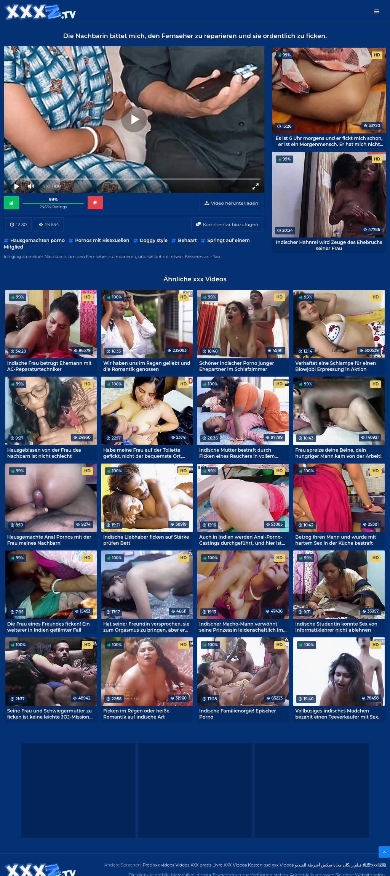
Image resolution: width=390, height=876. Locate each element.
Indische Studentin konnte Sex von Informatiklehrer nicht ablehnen (336, 626)
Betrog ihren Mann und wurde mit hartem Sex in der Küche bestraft (335, 539)
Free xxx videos (158, 865)
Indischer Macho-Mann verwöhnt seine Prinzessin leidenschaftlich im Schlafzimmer (241, 626)
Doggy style (154, 240)
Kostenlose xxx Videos (271, 865)
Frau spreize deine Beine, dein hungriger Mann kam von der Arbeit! (338, 453)
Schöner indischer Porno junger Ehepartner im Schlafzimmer (236, 366)
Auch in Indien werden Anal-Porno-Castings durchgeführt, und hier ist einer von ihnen (240, 539)
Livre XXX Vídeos (230, 865)
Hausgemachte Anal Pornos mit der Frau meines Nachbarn (49, 539)
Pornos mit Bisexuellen (102, 240)
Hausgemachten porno (37, 240)
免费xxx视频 (374, 865)
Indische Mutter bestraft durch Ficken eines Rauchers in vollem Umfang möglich (237, 453)
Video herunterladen (234, 203)
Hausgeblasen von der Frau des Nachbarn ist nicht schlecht (44, 453)
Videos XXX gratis (194, 865)
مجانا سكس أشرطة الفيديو (318, 865)
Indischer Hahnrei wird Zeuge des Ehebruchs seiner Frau (329, 245)
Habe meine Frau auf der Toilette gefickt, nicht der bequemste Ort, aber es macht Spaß (142, 453)
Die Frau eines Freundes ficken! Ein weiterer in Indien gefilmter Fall (48, 626)
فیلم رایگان (352, 865)
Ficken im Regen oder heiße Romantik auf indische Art (136, 713)
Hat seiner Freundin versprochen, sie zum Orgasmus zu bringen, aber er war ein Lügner (146, 626)
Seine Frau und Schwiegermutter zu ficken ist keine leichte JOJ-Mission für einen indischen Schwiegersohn (49, 713)
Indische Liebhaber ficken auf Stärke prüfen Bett (146, 539)
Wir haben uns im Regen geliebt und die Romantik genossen (146, 366)
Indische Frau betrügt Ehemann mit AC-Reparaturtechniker (49, 366)
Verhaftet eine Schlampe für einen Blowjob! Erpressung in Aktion (335, 366)
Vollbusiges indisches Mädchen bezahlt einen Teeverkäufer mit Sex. (337, 713)
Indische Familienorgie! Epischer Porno (237, 713)
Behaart (187, 240)
